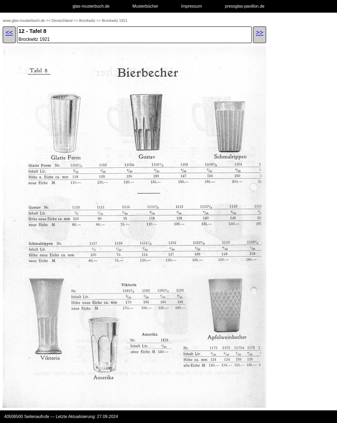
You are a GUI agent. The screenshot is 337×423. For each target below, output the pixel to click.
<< (9, 32)
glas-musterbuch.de (91, 6)
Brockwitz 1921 (115, 20)
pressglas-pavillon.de (244, 6)
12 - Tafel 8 (32, 31)
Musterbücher (145, 6)
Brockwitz (87, 20)
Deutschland (62, 20)
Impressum (191, 6)
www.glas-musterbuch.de (24, 20)
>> (48, 20)
